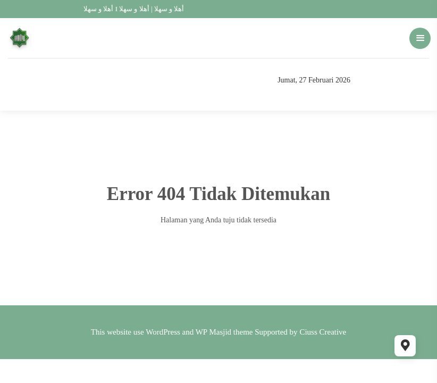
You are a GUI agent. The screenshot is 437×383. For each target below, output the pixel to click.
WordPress (163, 332)
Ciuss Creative (322, 332)
